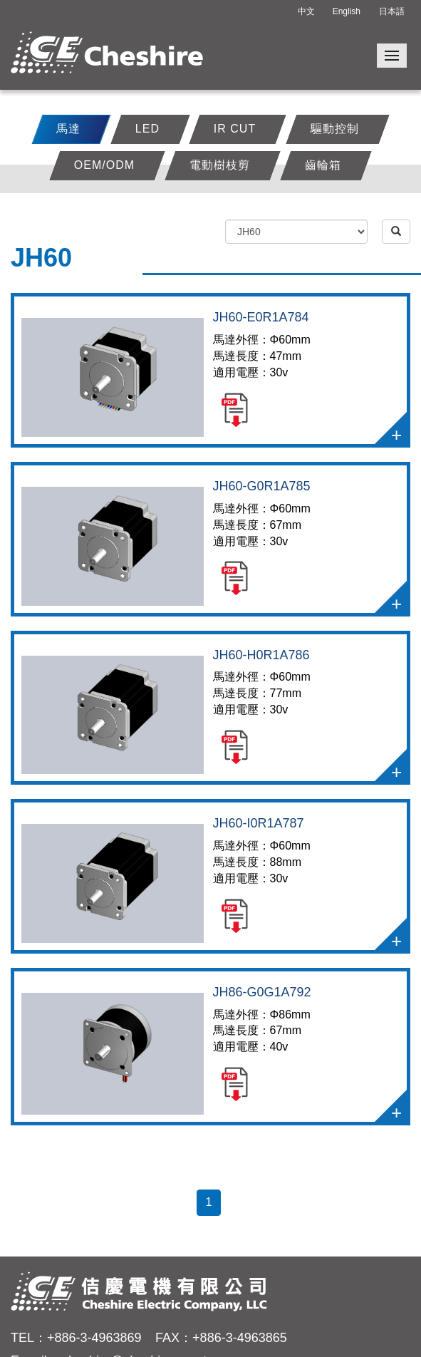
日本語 (392, 11)
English (346, 11)
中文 (306, 11)
